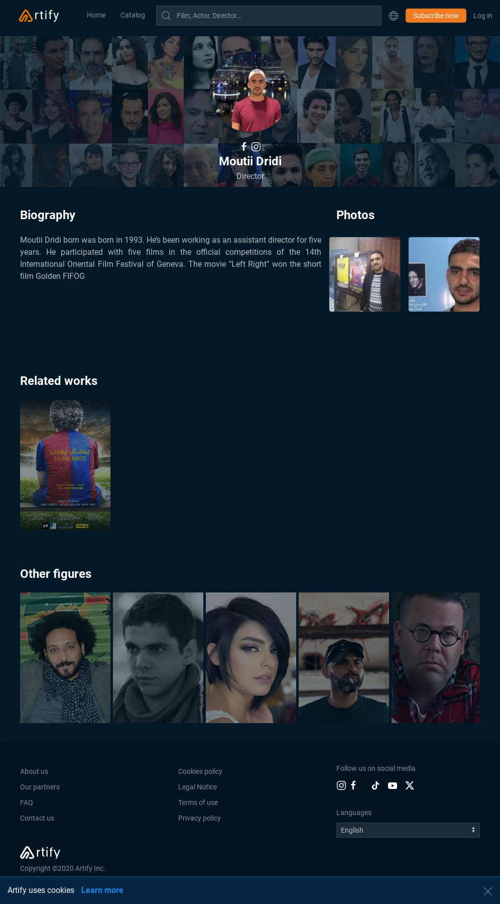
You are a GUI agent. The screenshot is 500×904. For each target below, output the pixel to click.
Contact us (37, 818)
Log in (482, 16)
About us (34, 771)
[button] (394, 15)
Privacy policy (199, 818)
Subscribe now (436, 16)
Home (96, 15)
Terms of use (198, 802)
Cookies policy (200, 771)
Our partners (40, 787)
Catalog (132, 15)
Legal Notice (197, 787)
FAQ (26, 802)
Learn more (102, 890)
